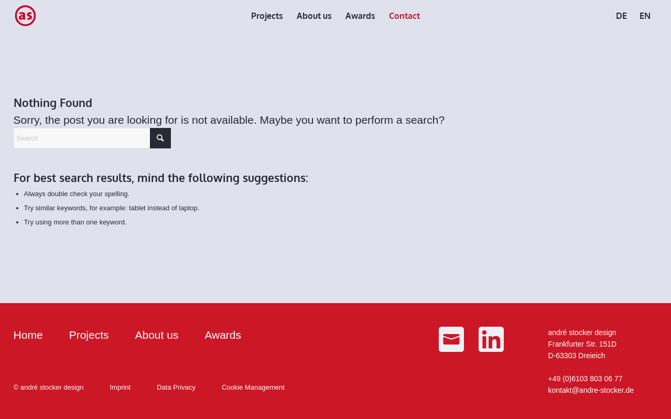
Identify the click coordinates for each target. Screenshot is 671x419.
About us (156, 335)
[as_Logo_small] (25, 15)
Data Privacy (176, 387)
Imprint (120, 387)
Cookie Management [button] (253, 387)
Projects (89, 335)
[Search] (92, 138)
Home (28, 335)
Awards (222, 335)
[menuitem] (267, 15)
